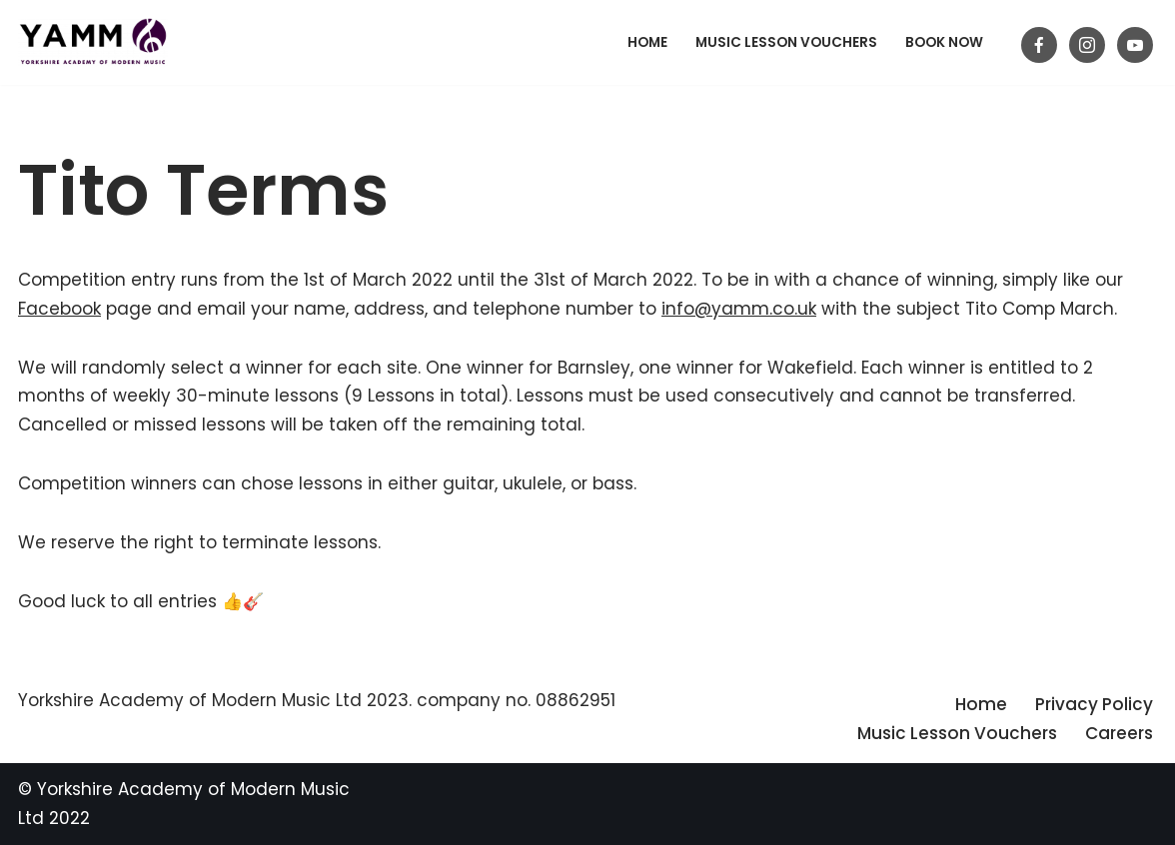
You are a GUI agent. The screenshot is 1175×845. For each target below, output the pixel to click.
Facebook (59, 309)
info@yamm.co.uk (738, 309)
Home (647, 42)
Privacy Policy (1094, 704)
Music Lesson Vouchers (786, 42)
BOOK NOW (944, 42)
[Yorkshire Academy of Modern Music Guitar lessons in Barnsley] (93, 42)
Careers (1119, 733)
